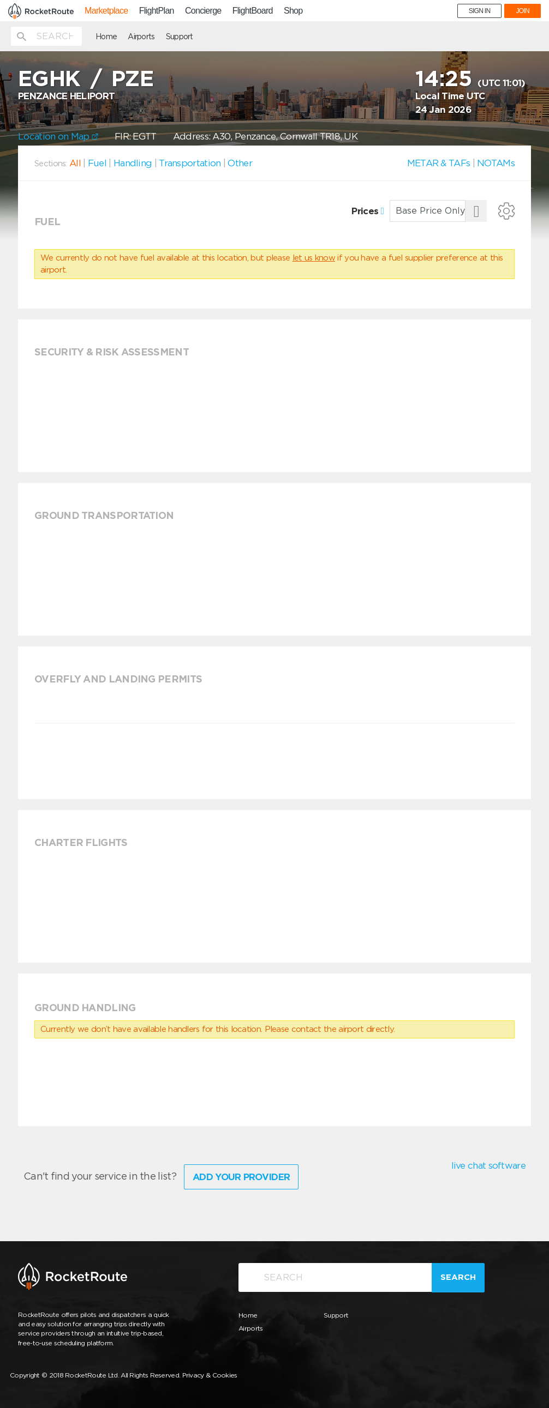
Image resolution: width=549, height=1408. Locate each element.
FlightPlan (156, 11)
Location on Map (58, 136)
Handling (133, 163)
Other (240, 163)
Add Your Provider (241, 1176)
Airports (141, 36)
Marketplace (106, 11)
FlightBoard (252, 11)
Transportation (189, 163)
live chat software (488, 1165)
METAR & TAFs (438, 163)
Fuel (97, 163)
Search (458, 1277)
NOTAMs (496, 163)
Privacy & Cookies (209, 1375)
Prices (367, 211)
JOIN (522, 11)
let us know (314, 258)
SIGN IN (480, 11)
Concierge (203, 11)
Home (106, 36)
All (75, 163)
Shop (293, 11)
